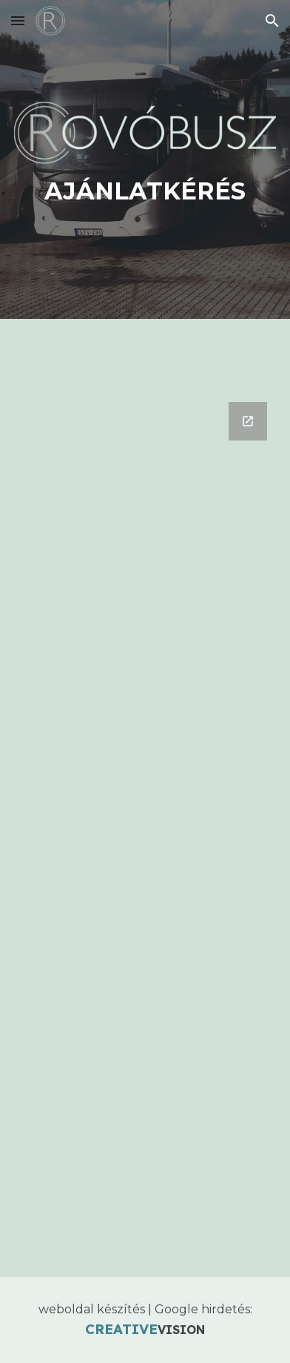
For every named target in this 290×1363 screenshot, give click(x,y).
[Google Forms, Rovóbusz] (144, 830)
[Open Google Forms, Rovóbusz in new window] (248, 421)
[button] (18, 20)
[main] (144, 191)
